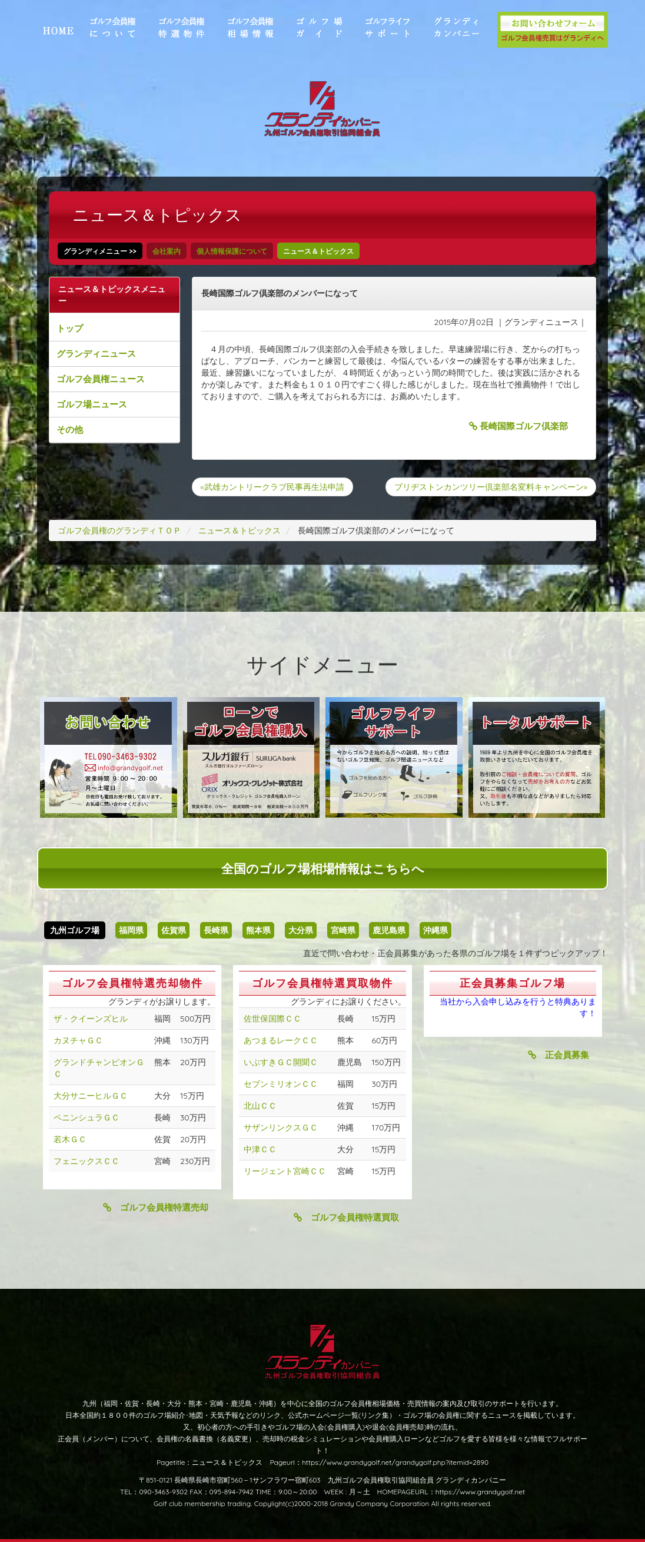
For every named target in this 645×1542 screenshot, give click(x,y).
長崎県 (216, 930)
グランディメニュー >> (100, 251)
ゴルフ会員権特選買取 (346, 1217)
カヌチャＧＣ (78, 1040)
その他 (69, 429)
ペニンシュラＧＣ (86, 1117)
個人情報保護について (232, 251)
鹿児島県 (389, 930)
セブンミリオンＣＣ (281, 1084)
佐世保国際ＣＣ (272, 1018)
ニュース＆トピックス (318, 251)
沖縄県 (435, 930)
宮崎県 (343, 930)
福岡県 (131, 930)
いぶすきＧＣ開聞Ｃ (281, 1062)
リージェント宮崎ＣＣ (285, 1171)
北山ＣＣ (260, 1105)
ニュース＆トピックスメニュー (111, 295)
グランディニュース (96, 353)
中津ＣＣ (260, 1149)
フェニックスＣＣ (86, 1161)
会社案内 (166, 251)
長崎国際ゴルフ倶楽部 (518, 426)
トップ (69, 328)
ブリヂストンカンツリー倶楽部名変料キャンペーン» (490, 487)
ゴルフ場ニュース (91, 404)
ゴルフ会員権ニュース (100, 378)
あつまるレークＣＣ (281, 1040)
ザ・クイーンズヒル (91, 1018)
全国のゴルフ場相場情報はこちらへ (322, 868)
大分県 (300, 930)
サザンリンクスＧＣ (281, 1127)
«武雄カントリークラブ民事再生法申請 (272, 487)
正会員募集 (558, 1054)
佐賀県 (173, 930)
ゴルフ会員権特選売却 (155, 1207)
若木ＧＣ (70, 1139)
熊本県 (258, 930)
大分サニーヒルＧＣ (91, 1095)
